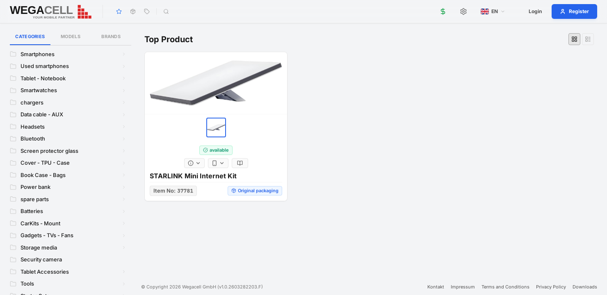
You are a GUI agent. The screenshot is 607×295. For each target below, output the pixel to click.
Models (70, 36)
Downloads (585, 287)
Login (535, 11)
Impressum (463, 287)
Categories (30, 39)
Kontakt (435, 287)
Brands (111, 36)
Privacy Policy (551, 287)
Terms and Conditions (505, 287)
